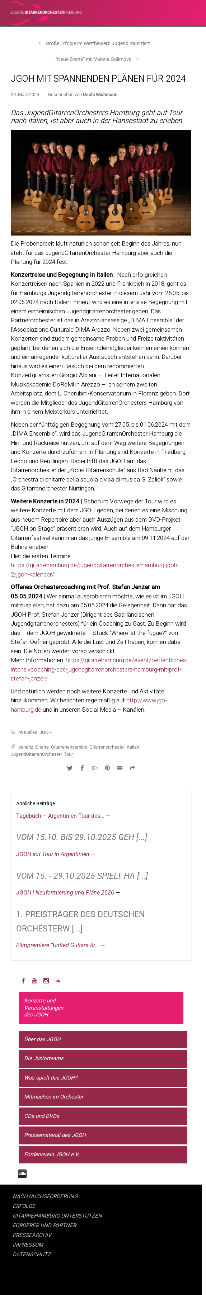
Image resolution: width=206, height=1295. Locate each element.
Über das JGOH (42, 1039)
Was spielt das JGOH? (50, 1078)
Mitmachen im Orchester (53, 1097)
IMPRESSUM (28, 1245)
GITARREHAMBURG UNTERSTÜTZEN (57, 1216)
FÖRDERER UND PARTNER (44, 1225)
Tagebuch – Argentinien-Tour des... (61, 815)
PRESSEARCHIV (32, 1235)
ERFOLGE (24, 1206)
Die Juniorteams (44, 1058)
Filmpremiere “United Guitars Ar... (58, 945)
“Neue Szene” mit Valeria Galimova (93, 59)
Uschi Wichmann (100, 94)
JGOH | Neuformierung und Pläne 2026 (66, 892)
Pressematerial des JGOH (55, 1135)
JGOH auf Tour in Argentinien (53, 854)
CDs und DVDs (41, 1116)
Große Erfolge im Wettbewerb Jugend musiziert (98, 43)
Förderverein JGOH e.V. (51, 1154)
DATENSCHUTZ (32, 1254)
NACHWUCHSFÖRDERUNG (45, 1196)
